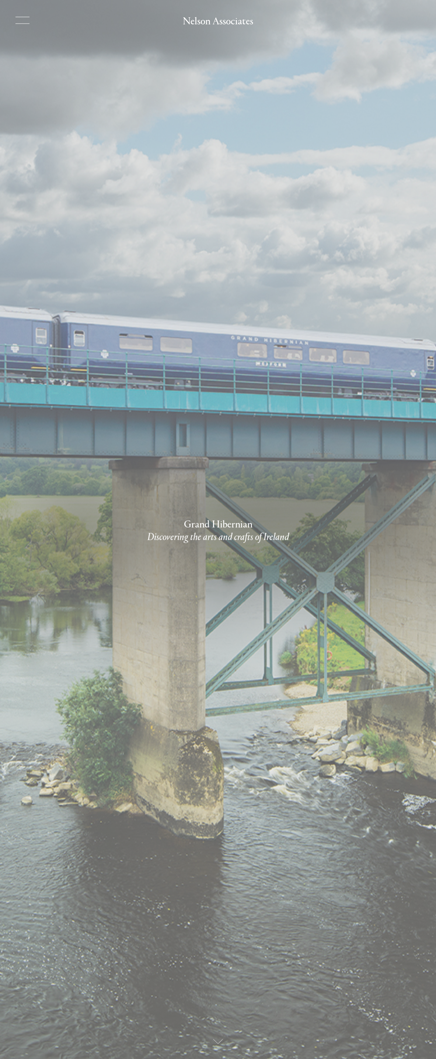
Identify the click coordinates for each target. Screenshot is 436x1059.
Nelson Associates (218, 20)
